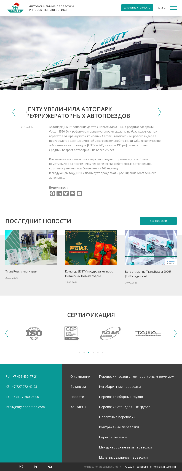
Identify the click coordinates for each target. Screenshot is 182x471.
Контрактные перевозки (119, 427)
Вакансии (78, 386)
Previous (6, 333)
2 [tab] (84, 352)
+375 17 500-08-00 (25, 397)
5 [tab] (97, 352)
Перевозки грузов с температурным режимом (136, 376)
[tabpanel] (34, 333)
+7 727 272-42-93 (24, 386)
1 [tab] (79, 352)
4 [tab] (93, 352)
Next (175, 333)
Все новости (158, 221)
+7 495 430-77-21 (25, 376)
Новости (77, 397)
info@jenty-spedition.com (25, 407)
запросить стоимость (137, 7)
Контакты (78, 407)
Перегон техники (113, 437)
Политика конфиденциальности (101, 466)
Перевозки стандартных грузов (124, 407)
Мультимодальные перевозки (123, 457)
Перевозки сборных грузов (121, 397)
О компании (80, 376)
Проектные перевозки (117, 417)
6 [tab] (102, 352)
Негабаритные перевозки (120, 386)
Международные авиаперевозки (125, 447)
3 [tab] (88, 352)
